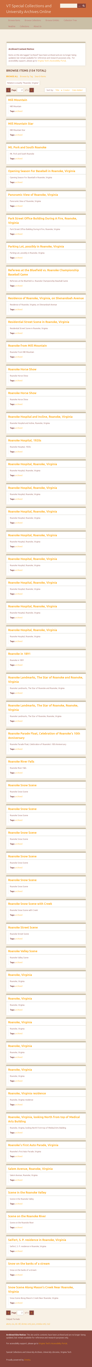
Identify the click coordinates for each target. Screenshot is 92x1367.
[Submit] (83, 6)
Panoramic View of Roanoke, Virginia (33, 194)
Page (17, 90)
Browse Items (14, 20)
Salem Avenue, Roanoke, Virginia (30, 1168)
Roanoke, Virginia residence (27, 1093)
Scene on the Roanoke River (27, 1216)
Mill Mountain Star (20, 123)
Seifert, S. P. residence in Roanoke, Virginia (37, 1240)
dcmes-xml (26, 1324)
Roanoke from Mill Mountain (27, 345)
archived (18, 111)
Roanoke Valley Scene (22, 951)
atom (8, 1324)
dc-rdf (17, 1324)
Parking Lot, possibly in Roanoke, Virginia (36, 246)
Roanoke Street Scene (23, 927)
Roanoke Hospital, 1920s (24, 440)
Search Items (40, 76)
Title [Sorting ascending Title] (57, 90)
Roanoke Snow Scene (22, 785)
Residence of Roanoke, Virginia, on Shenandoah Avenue (46, 298)
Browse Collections (33, 20)
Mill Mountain (17, 100)
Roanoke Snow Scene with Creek (30, 903)
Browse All (12, 76)
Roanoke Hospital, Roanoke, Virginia (32, 464)
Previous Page (8, 90)
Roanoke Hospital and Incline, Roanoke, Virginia (40, 416)
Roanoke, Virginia (20, 974)
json (33, 1324)
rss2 (48, 1324)
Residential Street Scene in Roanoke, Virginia (38, 322)
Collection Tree (70, 20)
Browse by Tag (26, 76)
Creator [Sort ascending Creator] (66, 90)
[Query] (73, 6)
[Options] (79, 6)
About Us (37, 26)
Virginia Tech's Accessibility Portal (52, 61)
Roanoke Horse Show (22, 369)
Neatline (11, 26)
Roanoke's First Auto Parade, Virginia (33, 1145)
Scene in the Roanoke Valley (27, 1192)
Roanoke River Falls (21, 761)
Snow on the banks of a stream (29, 1263)
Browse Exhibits (52, 20)
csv (13, 1324)
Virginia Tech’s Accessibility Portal (53, 1343)
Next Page (31, 90)
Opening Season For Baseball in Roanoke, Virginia (41, 171)
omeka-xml (41, 1324)
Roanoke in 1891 (19, 653)
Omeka (27, 1360)
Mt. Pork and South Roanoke (27, 147)
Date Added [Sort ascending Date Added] (77, 90)
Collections (24, 26)
